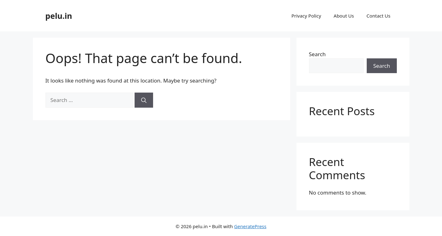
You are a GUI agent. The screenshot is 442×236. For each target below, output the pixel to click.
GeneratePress (250, 226)
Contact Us (378, 16)
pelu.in (58, 15)
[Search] (144, 100)
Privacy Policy (306, 16)
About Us (344, 16)
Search (317, 54)
